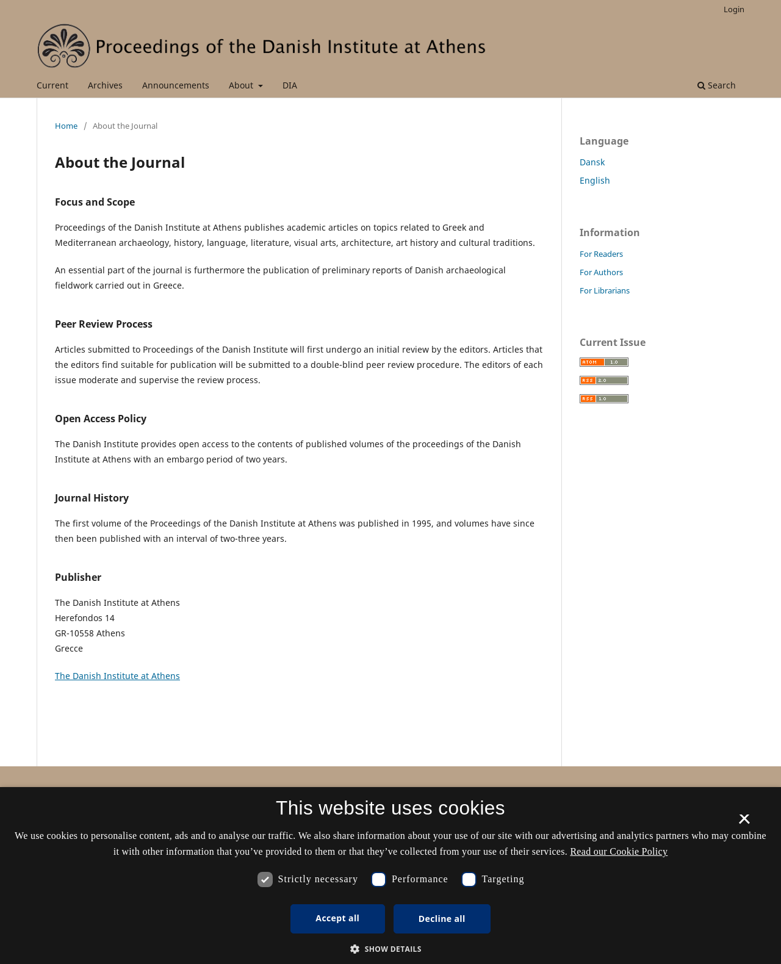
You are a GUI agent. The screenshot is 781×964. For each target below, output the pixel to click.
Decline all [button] (442, 918)
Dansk (592, 162)
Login (734, 9)
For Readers (601, 253)
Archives (105, 85)
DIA (290, 85)
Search (716, 85)
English (595, 180)
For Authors (601, 272)
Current (52, 85)
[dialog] (390, 875)
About (242, 85)
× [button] (744, 823)
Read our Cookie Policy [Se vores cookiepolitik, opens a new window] (619, 851)
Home (66, 125)
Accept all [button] (337, 918)
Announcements (175, 85)
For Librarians (605, 290)
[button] (390, 949)
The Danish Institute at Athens (117, 676)
